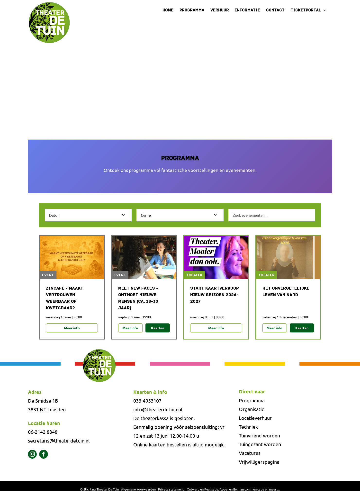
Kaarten (157, 328)
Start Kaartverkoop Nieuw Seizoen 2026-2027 (214, 295)
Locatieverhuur (255, 418)
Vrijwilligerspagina (259, 462)
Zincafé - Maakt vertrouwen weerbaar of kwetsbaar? (64, 298)
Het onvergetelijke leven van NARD (285, 291)
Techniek (248, 427)
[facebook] (43, 454)
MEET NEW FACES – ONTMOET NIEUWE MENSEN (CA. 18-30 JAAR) (138, 298)
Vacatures (250, 453)
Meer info (72, 328)
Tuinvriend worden (259, 435)
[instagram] (32, 454)
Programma (252, 400)
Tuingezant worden (260, 444)
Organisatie (251, 409)
